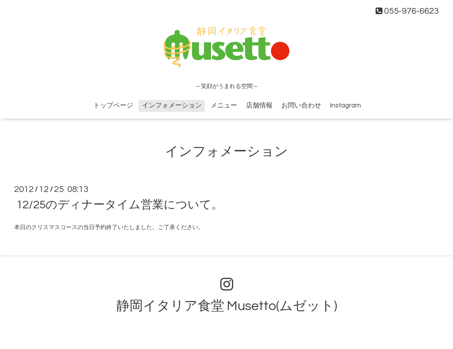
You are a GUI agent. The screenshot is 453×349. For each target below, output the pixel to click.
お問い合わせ (301, 105)
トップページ (113, 105)
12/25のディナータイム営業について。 (119, 205)
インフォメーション (172, 105)
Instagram (345, 105)
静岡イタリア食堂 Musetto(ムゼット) (226, 306)
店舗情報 (259, 105)
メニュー (224, 105)
